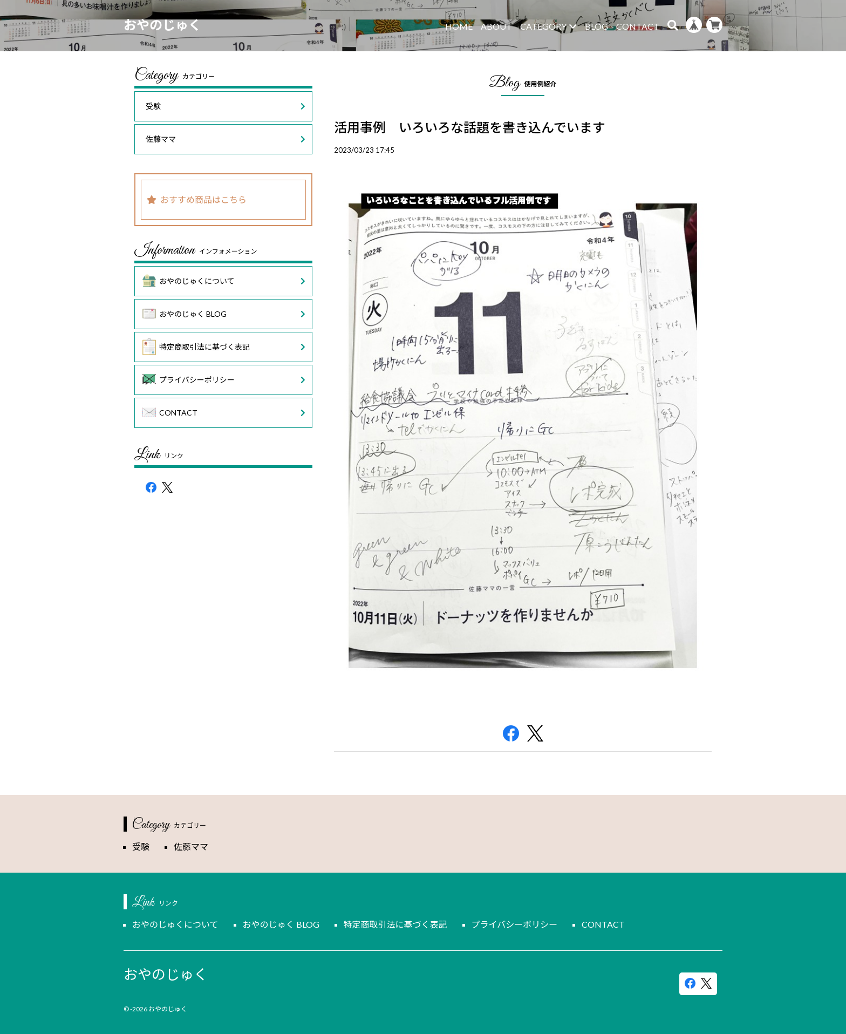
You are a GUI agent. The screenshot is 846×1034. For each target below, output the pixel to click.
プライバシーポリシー (223, 380)
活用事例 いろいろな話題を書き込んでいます (469, 127)
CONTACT (637, 26)
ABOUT (496, 26)
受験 (225, 106)
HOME (459, 26)
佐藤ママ (225, 139)
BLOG (596, 26)
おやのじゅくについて (223, 281)
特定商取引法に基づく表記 (223, 347)
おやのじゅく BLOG (223, 314)
